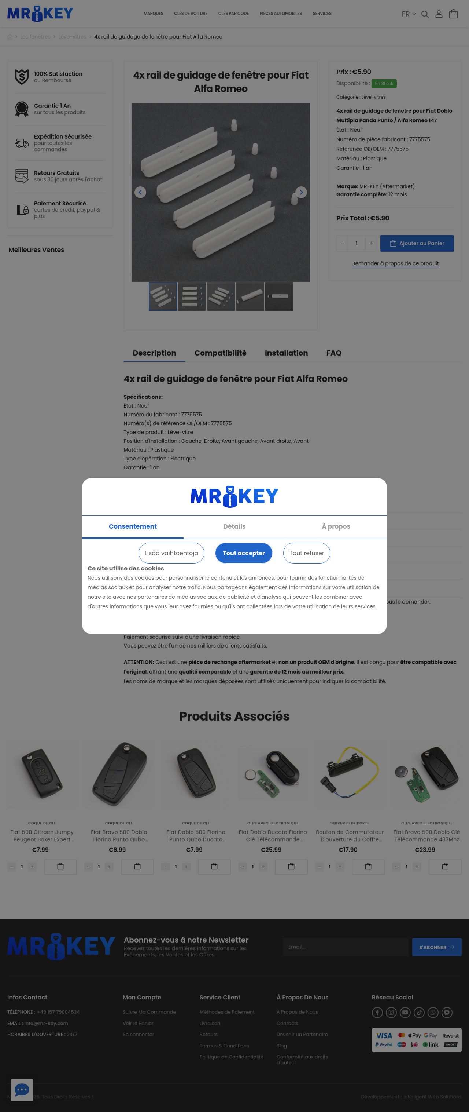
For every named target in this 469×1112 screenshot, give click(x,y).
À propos (336, 526)
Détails (235, 526)
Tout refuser (306, 553)
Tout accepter (244, 553)
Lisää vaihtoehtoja (171, 553)
